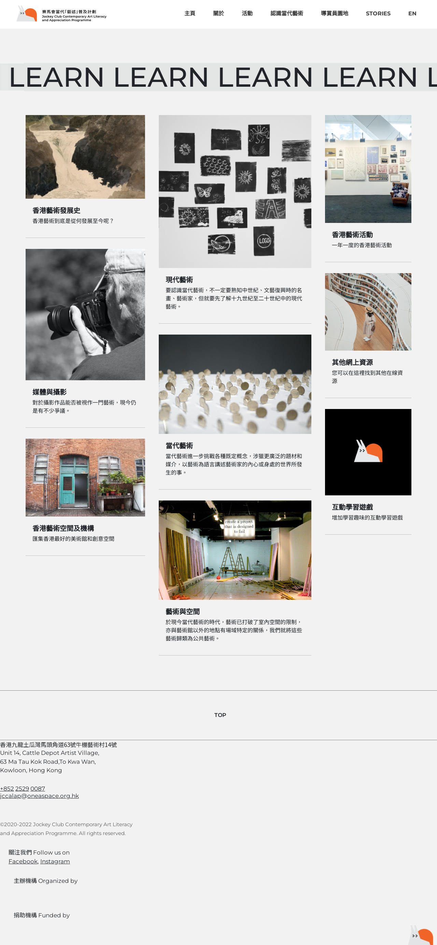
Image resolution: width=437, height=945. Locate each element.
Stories (378, 13)
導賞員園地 (334, 13)
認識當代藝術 (286, 13)
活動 (247, 13)
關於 (218, 13)
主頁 (189, 13)
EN (412, 13)
